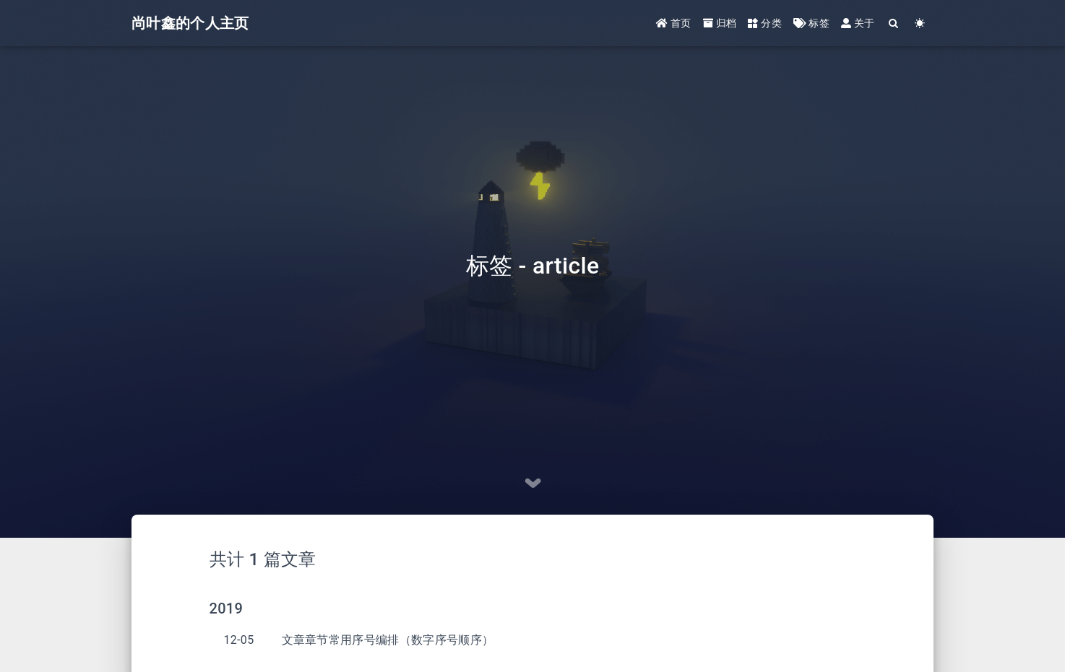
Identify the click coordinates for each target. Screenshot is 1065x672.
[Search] (894, 23)
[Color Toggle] (920, 23)
